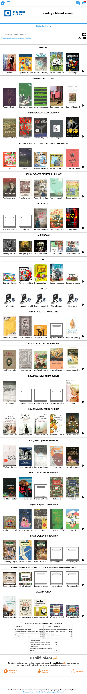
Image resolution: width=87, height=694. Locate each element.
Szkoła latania (19, 635)
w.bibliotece (59, 663)
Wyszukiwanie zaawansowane (12, 38)
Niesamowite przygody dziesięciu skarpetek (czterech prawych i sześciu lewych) (36, 633)
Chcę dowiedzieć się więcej (33, 692)
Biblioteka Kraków (43, 26)
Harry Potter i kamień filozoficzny (23, 637)
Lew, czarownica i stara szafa (23, 629)
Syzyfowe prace (34, 646)
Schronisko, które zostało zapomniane (54, 637)
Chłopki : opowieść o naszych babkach (54, 631)
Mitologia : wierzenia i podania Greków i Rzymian (28, 631)
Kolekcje (28, 38)
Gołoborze (32, 650)
